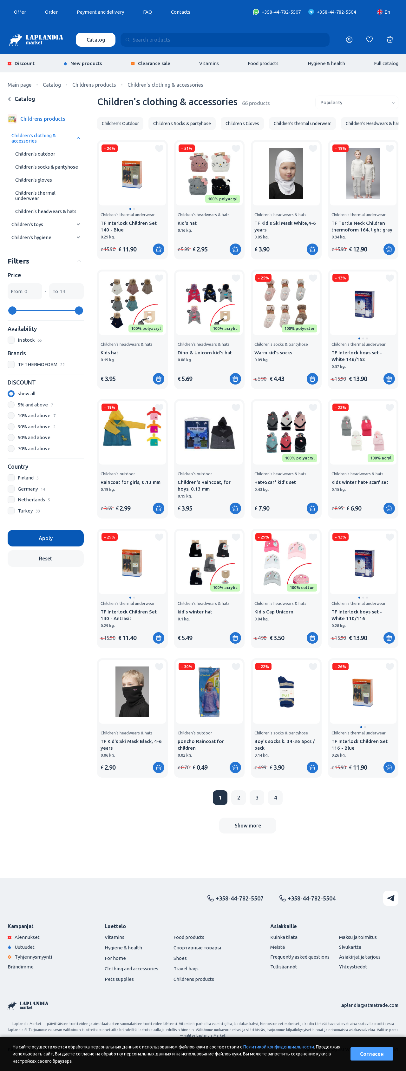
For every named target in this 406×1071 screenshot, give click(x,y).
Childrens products (194, 979)
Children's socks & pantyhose (46, 167)
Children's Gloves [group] (242, 123)
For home (115, 958)
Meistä (277, 947)
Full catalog (386, 63)
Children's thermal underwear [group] (302, 123)
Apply (45, 538)
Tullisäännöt (283, 966)
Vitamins (209, 63)
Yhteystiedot (353, 966)
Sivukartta (350, 947)
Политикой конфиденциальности (278, 1046)
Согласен (372, 1054)
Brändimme (21, 966)
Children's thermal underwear (35, 195)
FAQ (147, 12)
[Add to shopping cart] (158, 249)
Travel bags (186, 968)
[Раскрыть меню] (78, 138)
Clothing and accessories (131, 968)
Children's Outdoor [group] (120, 123)
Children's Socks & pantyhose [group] (182, 123)
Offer (20, 12)
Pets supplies (119, 979)
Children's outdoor (35, 154)
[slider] (12, 310)
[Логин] (349, 40)
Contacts (180, 12)
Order (51, 12)
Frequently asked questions (300, 957)
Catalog (96, 40)
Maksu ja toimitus (358, 937)
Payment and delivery (100, 12)
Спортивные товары (197, 947)
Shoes (180, 958)
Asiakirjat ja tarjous (360, 957)
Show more (248, 825)
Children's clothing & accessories (33, 138)
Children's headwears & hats (45, 211)
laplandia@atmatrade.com (369, 1005)
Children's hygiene (31, 237)
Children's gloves (33, 180)
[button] (130, 209)
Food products (263, 63)
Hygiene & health (326, 63)
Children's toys (27, 224)
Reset (45, 558)
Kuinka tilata (284, 937)
